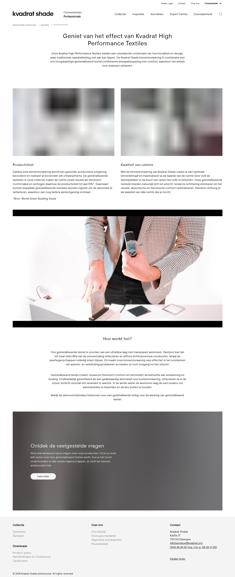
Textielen (18, 535)
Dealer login (177, 558)
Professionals (72, 16)
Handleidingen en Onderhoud (31, 556)
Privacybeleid (99, 543)
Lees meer (43, 476)
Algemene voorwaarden (106, 539)
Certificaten (20, 560)
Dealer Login (167, 3)
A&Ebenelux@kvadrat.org (186, 543)
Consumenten (211, 3)
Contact (182, 3)
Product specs (22, 552)
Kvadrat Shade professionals (25, 25)
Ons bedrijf (98, 531)
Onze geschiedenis (103, 535)
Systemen (19, 531)
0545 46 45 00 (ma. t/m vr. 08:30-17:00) (193, 547)
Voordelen (45, 25)
